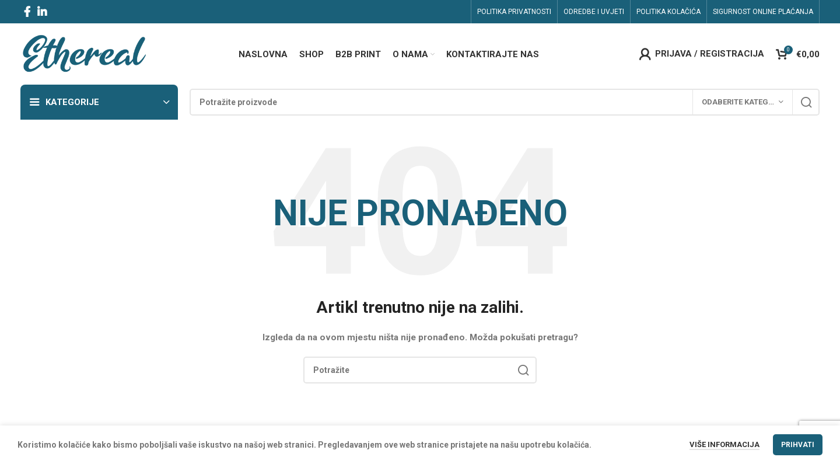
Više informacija (725, 444)
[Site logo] (83, 53)
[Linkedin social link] (42, 11)
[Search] (505, 102)
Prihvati (797, 445)
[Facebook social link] (27, 11)
